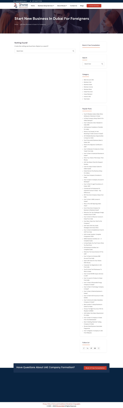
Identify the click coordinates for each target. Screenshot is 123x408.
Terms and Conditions (58, 404)
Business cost (87, 82)
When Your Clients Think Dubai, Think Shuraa (93, 159)
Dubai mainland (88, 94)
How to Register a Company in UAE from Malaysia (93, 331)
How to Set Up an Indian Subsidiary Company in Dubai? (93, 301)
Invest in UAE (87, 96)
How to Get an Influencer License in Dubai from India (93, 218)
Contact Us (73, 6)
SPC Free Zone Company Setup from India (93, 196)
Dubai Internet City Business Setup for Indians (93, 172)
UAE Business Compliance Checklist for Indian (93, 128)
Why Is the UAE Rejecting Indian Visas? (92, 204)
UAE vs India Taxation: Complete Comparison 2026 (92, 235)
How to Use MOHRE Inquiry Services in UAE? (93, 275)
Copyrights (77, 404)
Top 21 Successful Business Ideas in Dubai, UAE (93, 141)
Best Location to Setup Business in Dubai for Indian (93, 305)
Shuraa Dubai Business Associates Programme (93, 327)
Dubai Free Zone (88, 91)
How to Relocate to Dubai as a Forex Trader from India (94, 150)
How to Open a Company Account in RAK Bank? (94, 181)
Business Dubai (88, 84)
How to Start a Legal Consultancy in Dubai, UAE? (93, 185)
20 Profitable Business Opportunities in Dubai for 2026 (93, 137)
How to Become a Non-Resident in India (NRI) (93, 124)
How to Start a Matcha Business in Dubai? (93, 292)
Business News (88, 89)
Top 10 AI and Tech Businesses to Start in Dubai (93, 270)
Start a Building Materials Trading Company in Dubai (92, 323)
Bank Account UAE (89, 80)
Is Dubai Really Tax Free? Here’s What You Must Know (94, 244)
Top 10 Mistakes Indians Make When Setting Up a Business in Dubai (93, 115)
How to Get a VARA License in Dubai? (92, 200)
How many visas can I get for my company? (93, 222)
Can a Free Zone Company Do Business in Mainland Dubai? (92, 209)
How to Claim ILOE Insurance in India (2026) (93, 296)
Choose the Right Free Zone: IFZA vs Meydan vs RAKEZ (93, 310)
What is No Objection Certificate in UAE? (93, 145)
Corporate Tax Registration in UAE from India (93, 266)
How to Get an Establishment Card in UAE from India (94, 231)
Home (33, 6)
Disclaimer (69, 404)
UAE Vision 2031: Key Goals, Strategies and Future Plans (91, 226)
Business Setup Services (46, 6)
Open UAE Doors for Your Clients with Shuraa (92, 261)
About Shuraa (62, 6)
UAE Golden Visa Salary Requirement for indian (93, 314)
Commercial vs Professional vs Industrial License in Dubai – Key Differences (92, 190)
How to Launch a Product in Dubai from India (93, 279)
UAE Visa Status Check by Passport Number (93, 163)
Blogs (82, 6)
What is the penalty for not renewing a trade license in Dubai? (93, 132)
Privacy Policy (47, 404)
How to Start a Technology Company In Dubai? (94, 288)
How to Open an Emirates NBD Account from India (92, 257)
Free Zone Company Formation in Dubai (92, 176)
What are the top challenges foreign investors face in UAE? (94, 213)
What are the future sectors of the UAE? (93, 253)
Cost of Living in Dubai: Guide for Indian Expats (93, 167)
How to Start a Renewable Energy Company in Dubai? (93, 283)
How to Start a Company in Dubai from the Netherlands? (93, 318)
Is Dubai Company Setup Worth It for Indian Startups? (94, 119)
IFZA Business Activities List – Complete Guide (91, 248)
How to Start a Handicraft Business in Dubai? (94, 154)
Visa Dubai (87, 99)
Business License (88, 87)
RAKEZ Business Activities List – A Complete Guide (93, 240)
